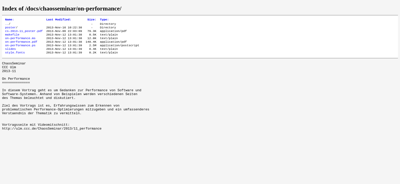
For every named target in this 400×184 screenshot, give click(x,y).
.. (7, 25)
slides (10, 53)
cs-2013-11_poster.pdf (24, 33)
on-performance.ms (20, 41)
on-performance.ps (20, 49)
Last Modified (58, 20)
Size (92, 20)
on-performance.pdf (21, 45)
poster (10, 29)
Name (9, 20)
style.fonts (15, 57)
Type (104, 20)
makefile (12, 37)
